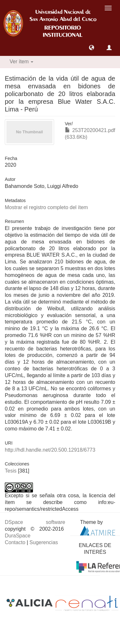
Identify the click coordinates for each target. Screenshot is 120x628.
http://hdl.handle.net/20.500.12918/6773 (50, 450)
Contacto (15, 542)
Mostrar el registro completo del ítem (46, 207)
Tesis (10, 470)
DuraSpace (17, 535)
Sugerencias (43, 542)
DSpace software (35, 522)
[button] (91, 47)
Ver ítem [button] (21, 61)
